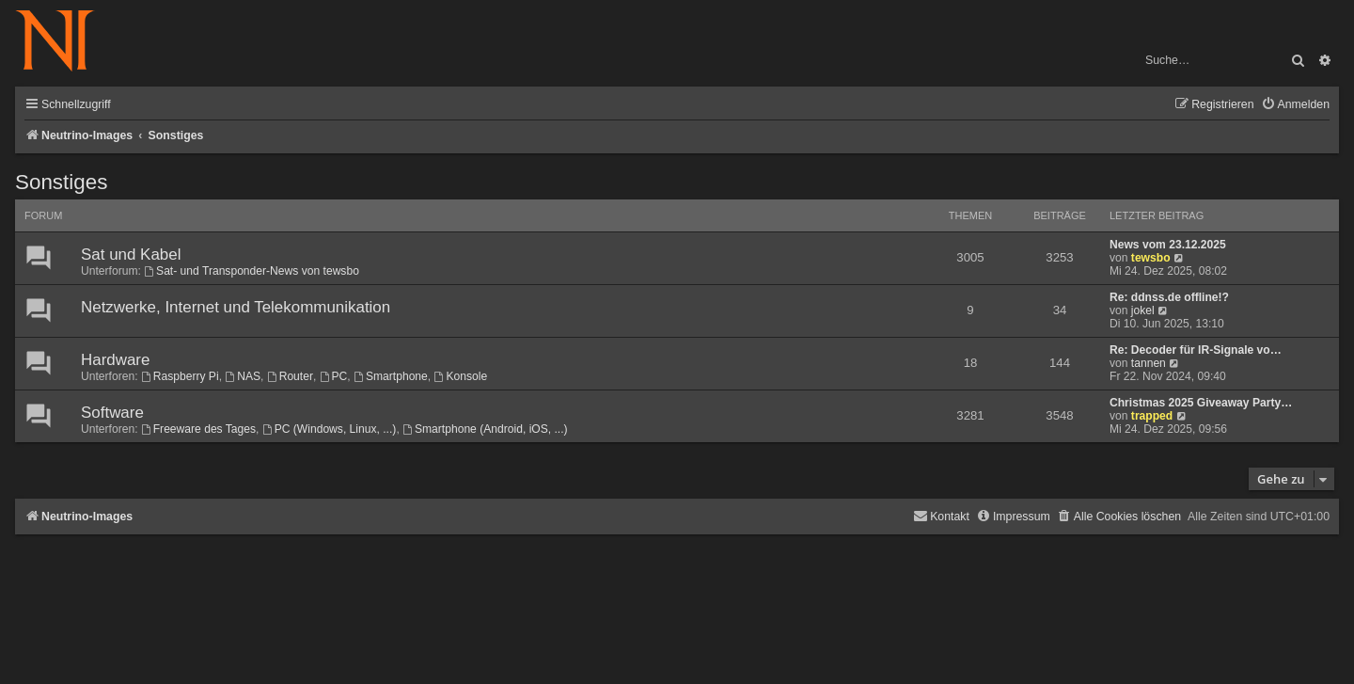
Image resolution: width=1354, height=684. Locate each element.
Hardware (115, 360)
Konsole (461, 376)
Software (112, 413)
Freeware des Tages (198, 429)
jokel (1143, 310)
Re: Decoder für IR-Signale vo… (1196, 350)
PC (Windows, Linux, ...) (329, 429)
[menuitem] (1295, 105)
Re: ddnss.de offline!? (1169, 297)
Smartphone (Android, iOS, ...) (485, 429)
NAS (242, 376)
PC (334, 376)
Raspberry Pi (180, 376)
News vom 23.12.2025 (1168, 244)
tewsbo (1151, 257)
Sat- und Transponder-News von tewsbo (251, 271)
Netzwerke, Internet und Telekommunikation (235, 307)
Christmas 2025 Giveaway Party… (1201, 402)
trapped (1152, 415)
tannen (1148, 363)
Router (290, 376)
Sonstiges (61, 182)
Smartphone (391, 376)
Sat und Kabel (131, 254)
